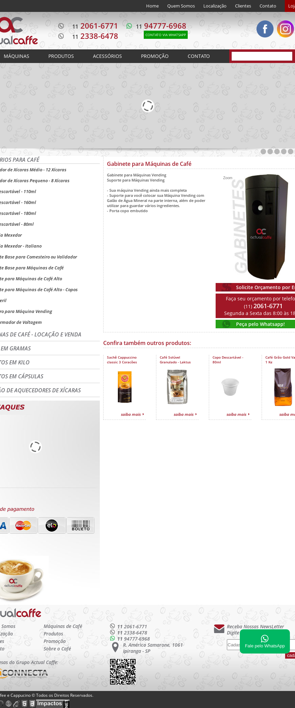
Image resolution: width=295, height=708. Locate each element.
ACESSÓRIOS (107, 56)
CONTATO (199, 56)
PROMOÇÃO (155, 56)
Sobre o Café (57, 648)
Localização (215, 6)
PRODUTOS (61, 56)
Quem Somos (181, 6)
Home (152, 6)
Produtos (53, 633)
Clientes (243, 6)
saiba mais (131, 414)
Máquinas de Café (63, 626)
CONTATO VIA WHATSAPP (165, 34)
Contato (268, 6)
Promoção (55, 641)
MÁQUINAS (16, 56)
